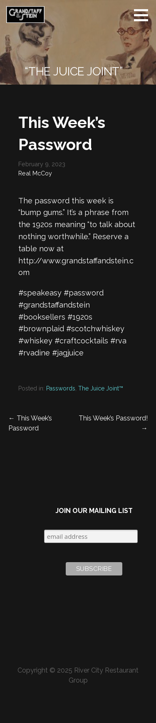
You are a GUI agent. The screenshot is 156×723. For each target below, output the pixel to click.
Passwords (60, 388)
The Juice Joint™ (100, 388)
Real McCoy (35, 173)
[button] (144, 15)
